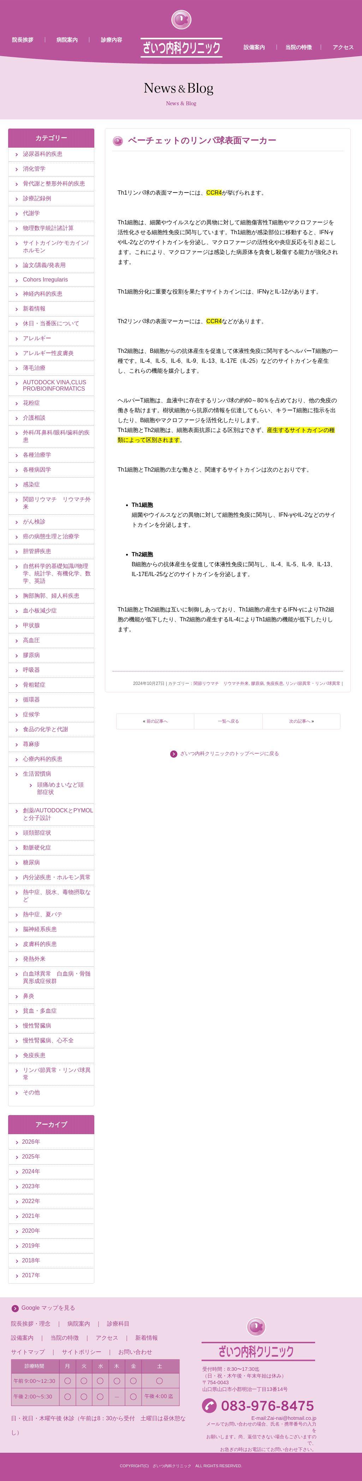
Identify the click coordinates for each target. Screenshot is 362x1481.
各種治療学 (37, 455)
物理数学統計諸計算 (48, 228)
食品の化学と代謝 (45, 729)
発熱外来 (34, 959)
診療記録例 (37, 198)
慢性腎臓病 (37, 1026)
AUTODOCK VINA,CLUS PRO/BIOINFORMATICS (54, 385)
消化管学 (34, 169)
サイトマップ (28, 1352)
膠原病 (257, 683)
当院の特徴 (298, 47)
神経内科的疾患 (43, 294)
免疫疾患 (274, 683)
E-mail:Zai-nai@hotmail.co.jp (283, 1418)
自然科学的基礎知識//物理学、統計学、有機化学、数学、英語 (57, 573)
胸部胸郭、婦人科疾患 (51, 596)
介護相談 (34, 418)
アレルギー (37, 338)
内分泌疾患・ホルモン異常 (57, 877)
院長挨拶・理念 (31, 1324)
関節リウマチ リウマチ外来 (221, 683)
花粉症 (31, 403)
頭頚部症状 (37, 833)
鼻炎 (28, 996)
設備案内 (254, 47)
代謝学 (31, 213)
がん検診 (34, 522)
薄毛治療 (34, 368)
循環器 (31, 700)
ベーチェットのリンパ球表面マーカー (202, 140)
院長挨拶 (22, 39)
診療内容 (111, 39)
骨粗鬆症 (34, 685)
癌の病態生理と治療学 (51, 536)
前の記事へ (157, 721)
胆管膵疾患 (37, 551)
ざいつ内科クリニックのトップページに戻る (229, 753)
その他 (31, 1092)
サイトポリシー (81, 1352)
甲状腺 (31, 625)
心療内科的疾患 (43, 759)
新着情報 (34, 309)
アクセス (107, 1338)
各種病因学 (37, 470)
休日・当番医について (51, 323)
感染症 (31, 484)
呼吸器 (31, 670)
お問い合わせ (135, 1352)
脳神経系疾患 (40, 929)
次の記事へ (299, 721)
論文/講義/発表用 (44, 265)
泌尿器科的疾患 (43, 154)
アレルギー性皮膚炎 (48, 353)
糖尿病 (31, 862)
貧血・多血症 (40, 1011)
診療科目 (118, 1324)
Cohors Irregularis (45, 280)
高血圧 (31, 640)
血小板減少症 (40, 611)
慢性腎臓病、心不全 (48, 1040)
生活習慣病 (37, 774)
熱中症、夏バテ (43, 914)
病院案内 (67, 39)
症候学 (31, 714)
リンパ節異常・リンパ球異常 (312, 683)
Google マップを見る (48, 1308)
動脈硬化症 (37, 848)
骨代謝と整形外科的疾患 (54, 183)
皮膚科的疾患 (40, 944)
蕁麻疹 (31, 744)
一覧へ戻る (228, 721)
